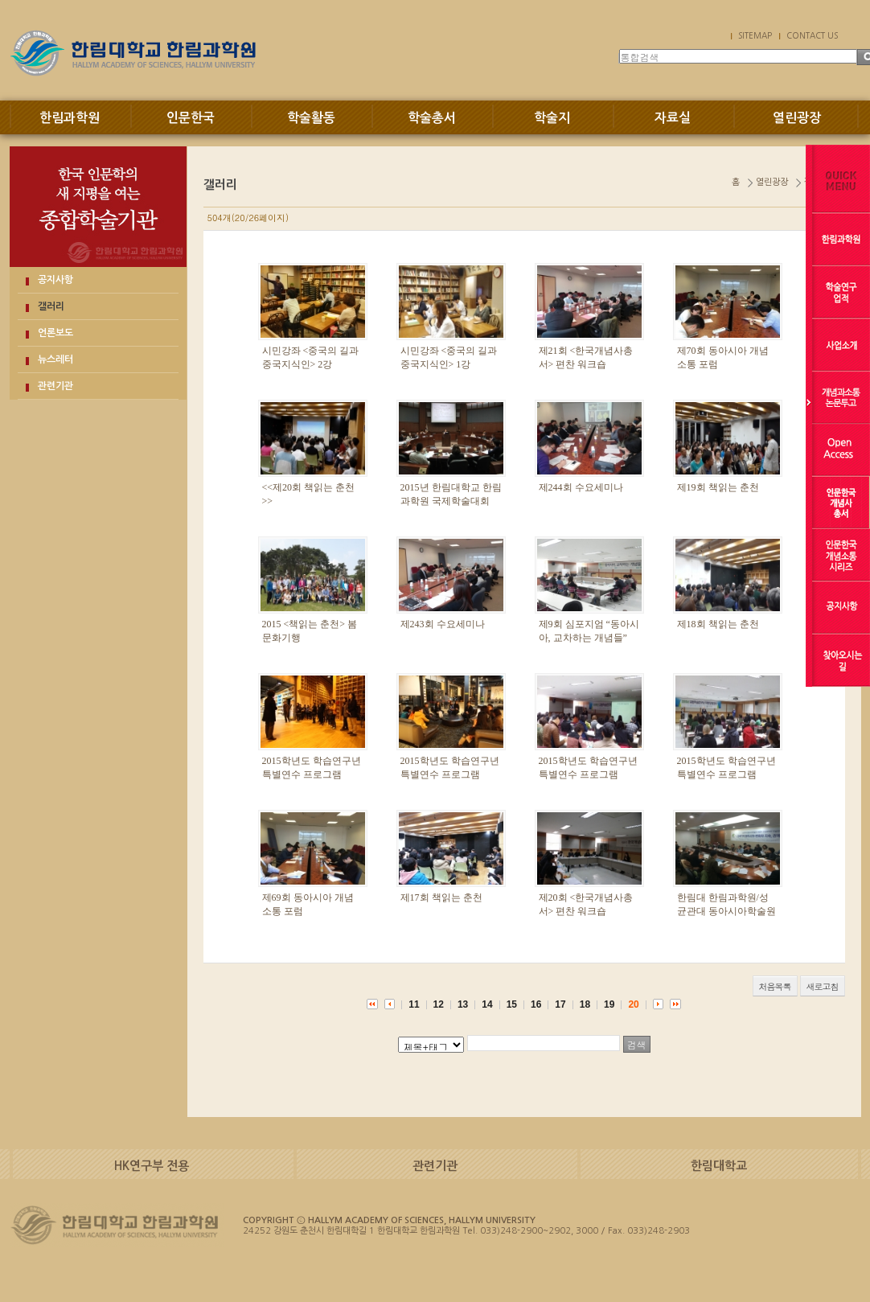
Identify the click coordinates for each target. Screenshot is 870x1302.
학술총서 (432, 118)
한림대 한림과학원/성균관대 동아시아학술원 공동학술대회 (726, 911)
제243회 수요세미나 (442, 624)
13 (463, 1004)
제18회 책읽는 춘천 (718, 624)
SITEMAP (755, 35)
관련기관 (55, 386)
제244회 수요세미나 (581, 487)
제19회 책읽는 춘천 (718, 487)
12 (438, 1004)
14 (487, 1004)
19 (609, 1004)
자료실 (673, 118)
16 (536, 1004)
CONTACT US (812, 35)
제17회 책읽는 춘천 (441, 897)
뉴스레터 (55, 359)
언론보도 (55, 333)
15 (512, 1004)
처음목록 (775, 986)
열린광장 (797, 118)
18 (585, 1004)
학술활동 (311, 118)
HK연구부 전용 (151, 1166)
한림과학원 (69, 118)
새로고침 (822, 986)
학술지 (552, 118)
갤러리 (51, 306)
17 (560, 1004)
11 (413, 1004)
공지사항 (55, 280)
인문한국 (190, 118)
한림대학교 (719, 1166)
